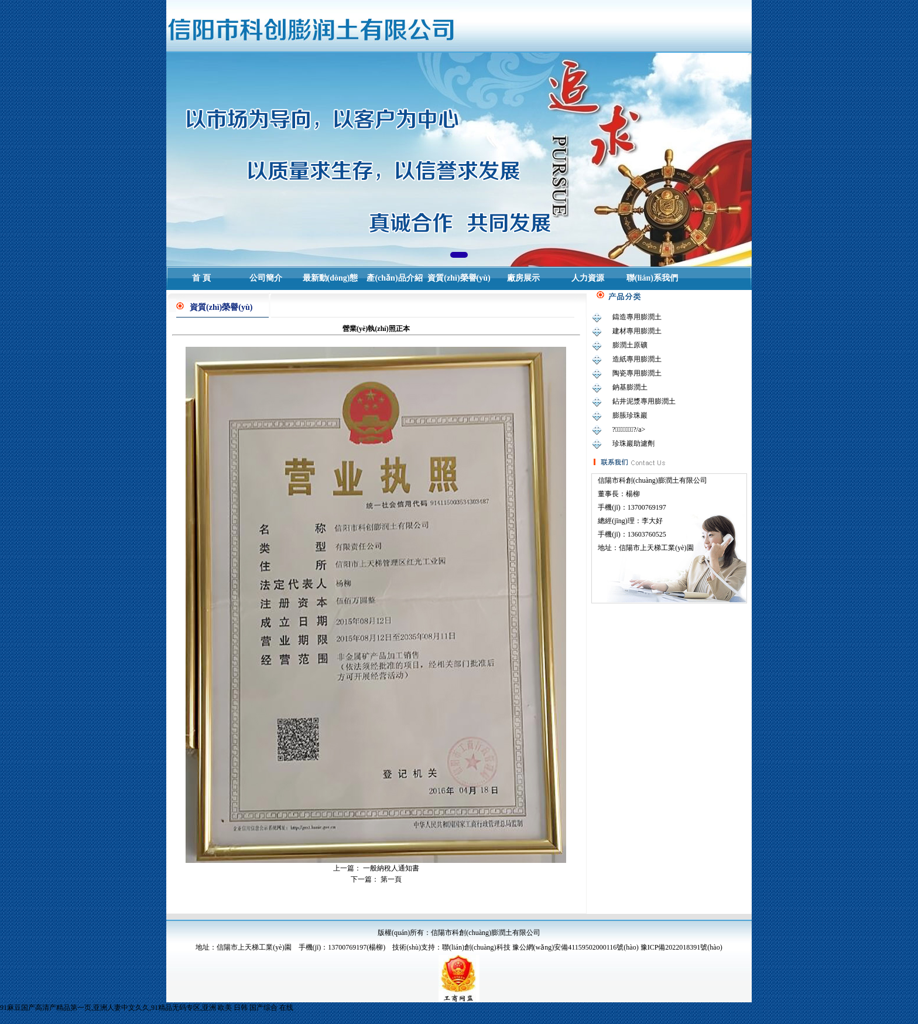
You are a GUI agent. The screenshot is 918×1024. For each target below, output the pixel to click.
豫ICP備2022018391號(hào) (681, 947)
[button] (459, 255)
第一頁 (391, 879)
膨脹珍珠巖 (630, 415)
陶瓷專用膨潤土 (637, 373)
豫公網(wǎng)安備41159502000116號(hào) (575, 947)
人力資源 (587, 278)
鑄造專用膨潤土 (637, 317)
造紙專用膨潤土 (637, 359)
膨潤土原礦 (630, 345)
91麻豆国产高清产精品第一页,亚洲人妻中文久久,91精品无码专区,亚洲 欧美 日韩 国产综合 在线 (146, 1007)
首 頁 (201, 278)
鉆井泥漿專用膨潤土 (644, 401)
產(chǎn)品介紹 (394, 278)
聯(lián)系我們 (652, 278)
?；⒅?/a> (629, 429)
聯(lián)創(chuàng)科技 (476, 947)
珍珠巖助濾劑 (633, 443)
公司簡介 (265, 278)
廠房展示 (523, 278)
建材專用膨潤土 (637, 331)
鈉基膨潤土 (630, 387)
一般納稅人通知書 (391, 868)
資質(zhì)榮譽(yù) (458, 278)
